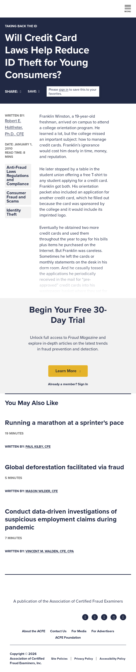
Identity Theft (14, 212)
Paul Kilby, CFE (38, 447)
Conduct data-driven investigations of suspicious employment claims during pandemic (61, 519)
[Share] (13, 91)
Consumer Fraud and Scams (16, 197)
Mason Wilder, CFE (41, 491)
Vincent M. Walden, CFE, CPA (49, 551)
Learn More (65, 371)
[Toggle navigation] (127, 8)
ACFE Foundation (68, 638)
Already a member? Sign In (68, 384)
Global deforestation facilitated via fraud (64, 467)
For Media (78, 631)
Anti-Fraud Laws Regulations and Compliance (18, 175)
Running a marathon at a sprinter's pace (64, 423)
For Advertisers (102, 631)
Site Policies (59, 658)
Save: (34, 91)
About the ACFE (33, 631)
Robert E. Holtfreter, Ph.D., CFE (14, 127)
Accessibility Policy (112, 658)
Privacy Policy (83, 658)
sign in (63, 90)
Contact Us (58, 631)
